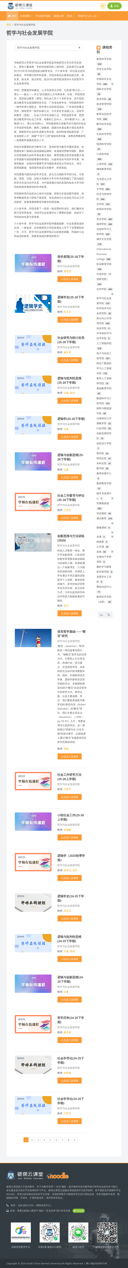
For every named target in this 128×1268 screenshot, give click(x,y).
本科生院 (104, 463)
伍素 (66, 392)
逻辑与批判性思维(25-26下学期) (69, 380)
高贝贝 (67, 311)
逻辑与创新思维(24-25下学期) (70, 979)
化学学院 (104, 289)
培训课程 (104, 513)
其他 (101, 551)
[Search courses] (101, 615)
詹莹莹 (67, 271)
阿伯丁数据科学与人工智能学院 (104, 368)
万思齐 (67, 510)
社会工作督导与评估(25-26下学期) (70, 497)
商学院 (103, 453)
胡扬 (66, 748)
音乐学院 (104, 219)
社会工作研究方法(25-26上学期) (69, 776)
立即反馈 (79, 1210)
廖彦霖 (67, 1032)
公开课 (103, 546)
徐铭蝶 (67, 829)
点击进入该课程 (69, 279)
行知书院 (104, 428)
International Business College (104, 254)
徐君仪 (67, 870)
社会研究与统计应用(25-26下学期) (70, 340)
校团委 (102, 541)
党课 (101, 536)
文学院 (103, 189)
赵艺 (66, 605)
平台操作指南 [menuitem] (43, 16)
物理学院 (104, 224)
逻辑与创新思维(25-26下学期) (70, 457)
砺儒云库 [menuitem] (59, 16)
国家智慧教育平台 (21, 1246)
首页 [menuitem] (14, 16)
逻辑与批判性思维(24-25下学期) (69, 938)
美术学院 (104, 99)
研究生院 (104, 458)
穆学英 (67, 352)
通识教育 (104, 518)
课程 (8, 24)
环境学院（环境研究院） (104, 279)
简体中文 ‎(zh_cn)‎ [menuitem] (87, 16)
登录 (114, 6)
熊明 (72, 392)
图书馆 (103, 468)
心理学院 (104, 164)
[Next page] (74, 1139)
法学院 (103, 204)
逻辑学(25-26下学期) (71, 419)
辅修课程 (103, 527)
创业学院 (103, 328)
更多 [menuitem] (69, 16)
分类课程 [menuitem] (25, 16)
